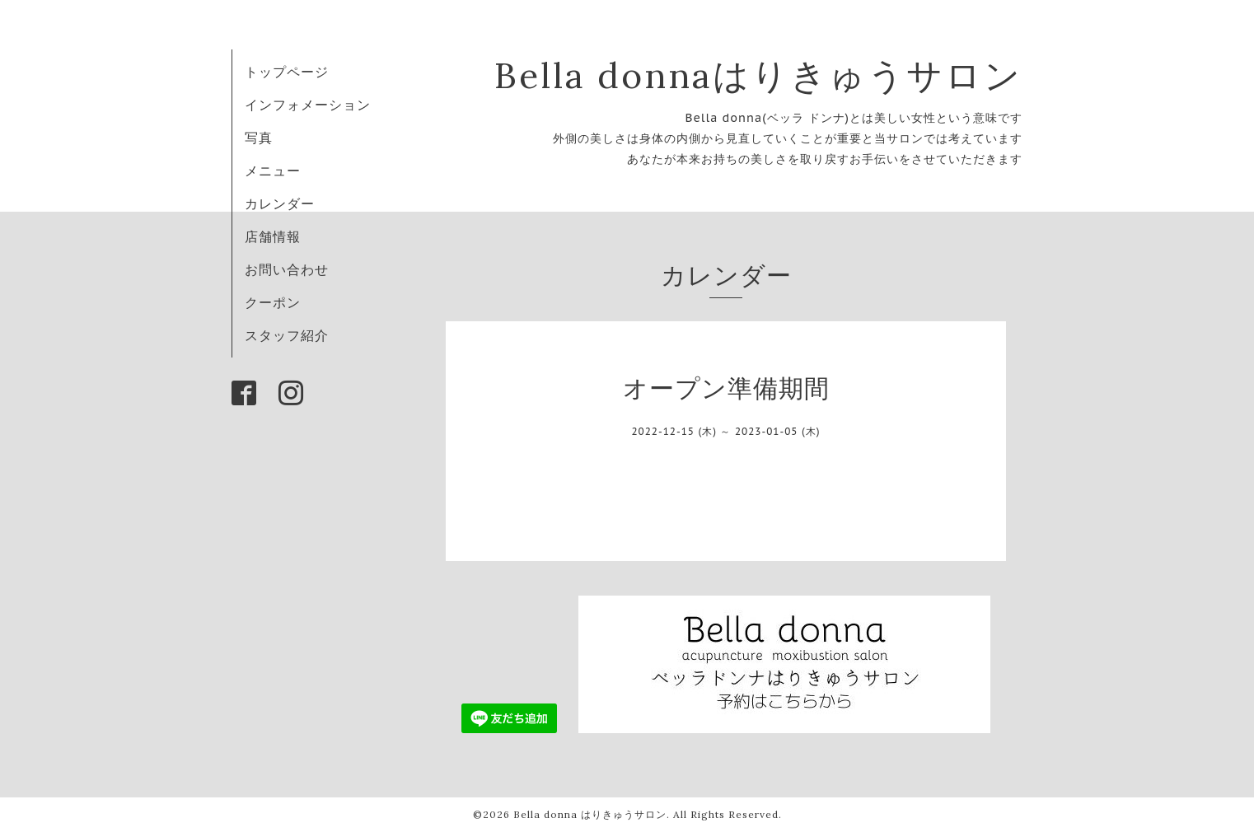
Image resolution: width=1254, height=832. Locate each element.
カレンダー (280, 203)
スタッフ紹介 (287, 335)
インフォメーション (308, 104)
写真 (259, 137)
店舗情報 (273, 236)
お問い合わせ (287, 269)
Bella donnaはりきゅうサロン (758, 75)
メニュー (273, 170)
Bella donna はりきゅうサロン (590, 814)
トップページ (287, 71)
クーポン (273, 302)
